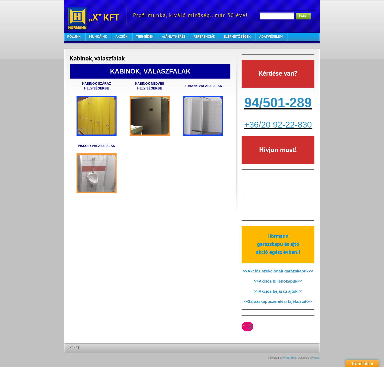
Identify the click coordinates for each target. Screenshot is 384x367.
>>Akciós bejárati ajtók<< (278, 291)
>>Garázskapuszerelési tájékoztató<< (278, 301)
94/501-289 (278, 102)
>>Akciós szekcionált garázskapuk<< (278, 271)
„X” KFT (93, 16)
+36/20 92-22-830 (278, 124)
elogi (316, 357)
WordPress (289, 357)
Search (303, 16)
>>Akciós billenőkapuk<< (278, 281)
